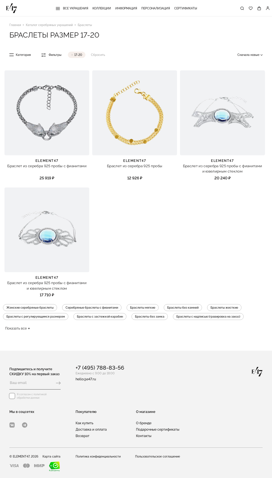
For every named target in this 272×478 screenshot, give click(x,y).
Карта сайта (51, 456)
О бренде (143, 423)
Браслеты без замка (149, 316)
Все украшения (72, 8)
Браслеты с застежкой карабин (100, 316)
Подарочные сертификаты (157, 429)
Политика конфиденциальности (98, 456)
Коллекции (101, 8)
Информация (126, 8)
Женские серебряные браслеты (30, 307)
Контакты (143, 436)
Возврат (82, 436)
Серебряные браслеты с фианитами (92, 307)
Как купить (84, 423)
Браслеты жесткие (224, 307)
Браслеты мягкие (142, 307)
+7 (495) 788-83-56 (100, 368)
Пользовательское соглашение (157, 456)
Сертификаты (185, 8)
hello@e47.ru (86, 379)
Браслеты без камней (183, 307)
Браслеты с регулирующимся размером (35, 316)
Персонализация (155, 8)
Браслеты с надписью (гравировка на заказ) (208, 316)
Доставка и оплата (91, 429)
